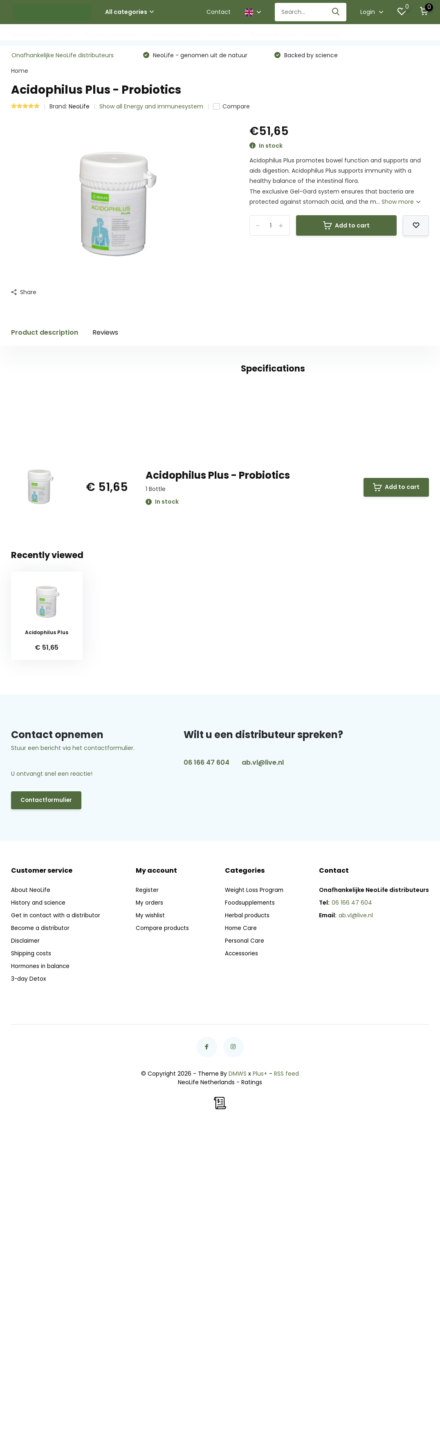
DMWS (238, 1369)
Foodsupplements (112, 35)
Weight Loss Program (43, 35)
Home (19, 72)
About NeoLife (31, 1186)
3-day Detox (29, 1274)
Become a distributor (41, 1224)
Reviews (105, 334)
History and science (39, 1198)
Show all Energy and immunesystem (151, 108)
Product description (44, 334)
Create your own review (379, 474)
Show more (401, 203)
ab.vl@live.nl (263, 1060)
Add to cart (346, 227)
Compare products (164, 1224)
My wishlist (151, 1211)
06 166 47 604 (206, 1060)
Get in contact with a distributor (57, 1211)
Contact (219, 12)
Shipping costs (31, 1249)
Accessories (321, 35)
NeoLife (79, 108)
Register (148, 1186)
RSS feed (286, 1369)
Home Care (225, 35)
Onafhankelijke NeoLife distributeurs (62, 57)
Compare (231, 108)
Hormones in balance (41, 1262)
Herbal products (174, 35)
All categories (129, 12)
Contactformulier (47, 1098)
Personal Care (272, 35)
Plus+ (260, 1369)
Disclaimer (26, 1236)
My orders (150, 1198)
